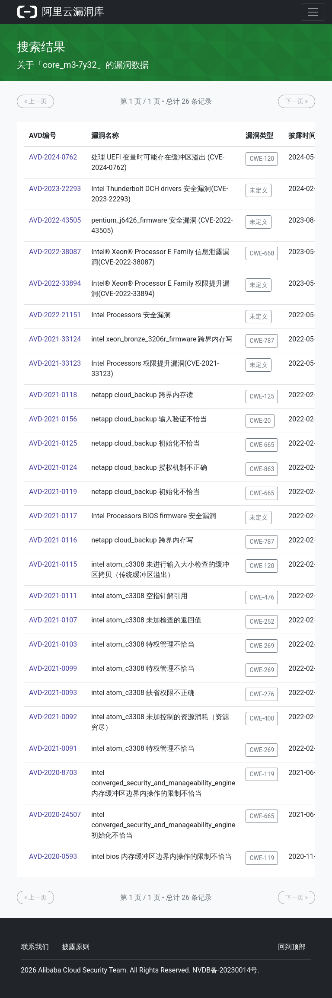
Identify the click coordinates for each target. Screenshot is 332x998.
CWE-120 (261, 158)
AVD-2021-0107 (53, 620)
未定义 (258, 190)
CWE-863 (261, 469)
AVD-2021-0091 (53, 748)
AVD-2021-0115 (53, 564)
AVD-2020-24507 (55, 814)
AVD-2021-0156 (53, 419)
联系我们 (35, 947)
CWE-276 (261, 694)
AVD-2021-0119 (53, 492)
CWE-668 (261, 253)
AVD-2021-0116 (53, 540)
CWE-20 (260, 420)
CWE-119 (261, 774)
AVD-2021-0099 (53, 668)
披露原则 (75, 947)
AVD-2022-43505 (55, 220)
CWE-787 (261, 340)
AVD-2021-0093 (53, 693)
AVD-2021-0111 (53, 596)
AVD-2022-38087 (55, 252)
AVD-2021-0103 (53, 644)
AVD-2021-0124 (53, 467)
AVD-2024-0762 (53, 157)
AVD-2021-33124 (55, 339)
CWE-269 (261, 645)
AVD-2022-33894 (55, 283)
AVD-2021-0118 (53, 395)
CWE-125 (261, 396)
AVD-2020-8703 (53, 772)
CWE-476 (261, 597)
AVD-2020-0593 (53, 856)
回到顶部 (292, 947)
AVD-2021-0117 (53, 516)
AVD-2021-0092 (53, 717)
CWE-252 (261, 621)
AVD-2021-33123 (55, 363)
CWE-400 (261, 718)
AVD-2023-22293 (55, 189)
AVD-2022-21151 (55, 315)
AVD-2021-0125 (53, 443)
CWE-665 (261, 444)
